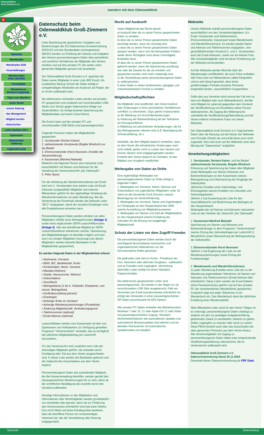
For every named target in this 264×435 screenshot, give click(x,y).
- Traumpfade (17, 84)
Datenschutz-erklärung (16, 142)
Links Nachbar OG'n (16, 130)
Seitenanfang (251, 430)
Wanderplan (16, 59)
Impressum (16, 135)
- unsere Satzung (14, 108)
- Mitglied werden (15, 119)
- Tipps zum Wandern (18, 97)
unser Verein (16, 103)
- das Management (15, 113)
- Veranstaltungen (15, 70)
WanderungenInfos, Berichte (16, 77)
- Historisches (13, 124)
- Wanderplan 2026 (15, 65)
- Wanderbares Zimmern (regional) (18, 91)
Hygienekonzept (16, 149)
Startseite (16, 54)
